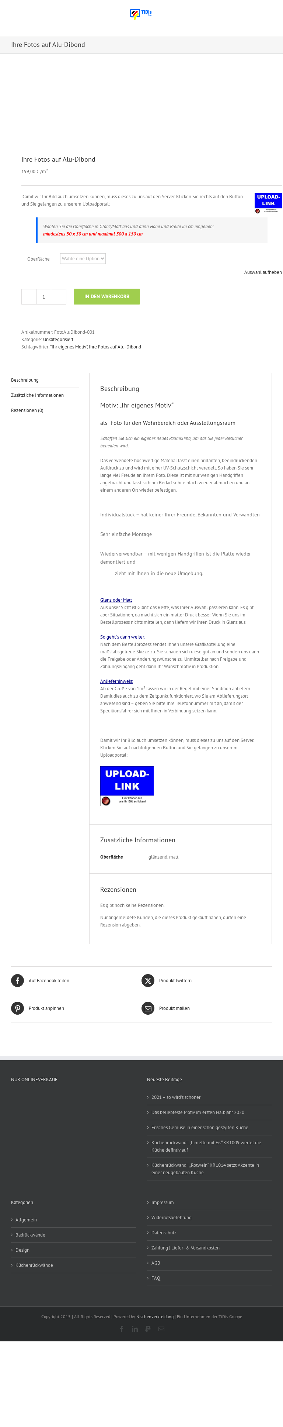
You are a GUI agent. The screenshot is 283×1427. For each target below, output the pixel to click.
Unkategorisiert (58, 339)
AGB (155, 1263)
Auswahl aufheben (263, 272)
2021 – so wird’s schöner (175, 1097)
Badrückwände (30, 1235)
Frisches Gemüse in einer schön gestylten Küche (199, 1127)
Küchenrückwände (34, 1265)
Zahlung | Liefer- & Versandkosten (185, 1248)
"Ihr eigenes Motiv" (68, 347)
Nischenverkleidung (155, 1316)
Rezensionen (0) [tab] (27, 410)
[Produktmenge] (43, 296)
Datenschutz (164, 1233)
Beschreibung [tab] (25, 380)
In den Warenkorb (106, 296)
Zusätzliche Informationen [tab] (37, 395)
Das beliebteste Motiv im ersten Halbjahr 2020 (197, 1112)
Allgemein (26, 1220)
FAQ (155, 1278)
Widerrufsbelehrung (171, 1217)
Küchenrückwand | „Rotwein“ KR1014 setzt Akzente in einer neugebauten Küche (205, 1169)
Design (22, 1250)
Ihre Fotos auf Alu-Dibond (115, 347)
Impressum (162, 1202)
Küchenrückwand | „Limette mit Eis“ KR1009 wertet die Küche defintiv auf (206, 1146)
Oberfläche (38, 259)
